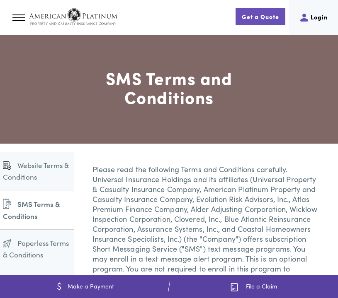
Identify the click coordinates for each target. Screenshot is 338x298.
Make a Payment (84, 286)
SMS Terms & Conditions (31, 210)
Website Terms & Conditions (36, 171)
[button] (18, 17)
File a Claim (253, 286)
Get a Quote (260, 16)
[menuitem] (37, 171)
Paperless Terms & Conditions (36, 249)
